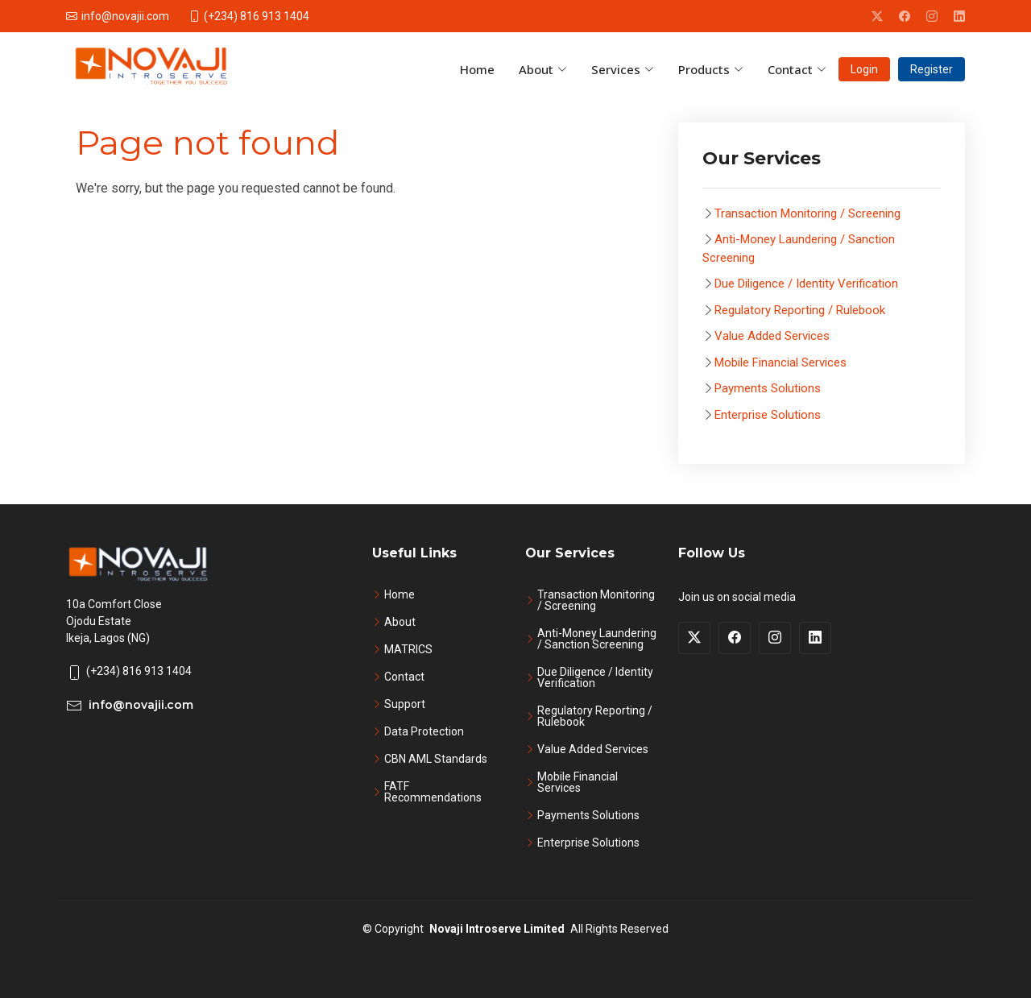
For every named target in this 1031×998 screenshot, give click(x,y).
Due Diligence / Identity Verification (806, 283)
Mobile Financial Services (780, 362)
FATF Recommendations (433, 792)
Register (931, 69)
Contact (404, 676)
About (400, 621)
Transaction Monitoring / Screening (807, 213)
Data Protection (424, 731)
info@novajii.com (141, 705)
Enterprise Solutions (767, 415)
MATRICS (408, 649)
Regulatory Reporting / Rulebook (799, 310)
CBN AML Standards (435, 758)
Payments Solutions (767, 388)
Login (864, 69)
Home (399, 594)
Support (404, 704)
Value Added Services (772, 336)
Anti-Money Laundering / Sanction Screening (596, 638)
